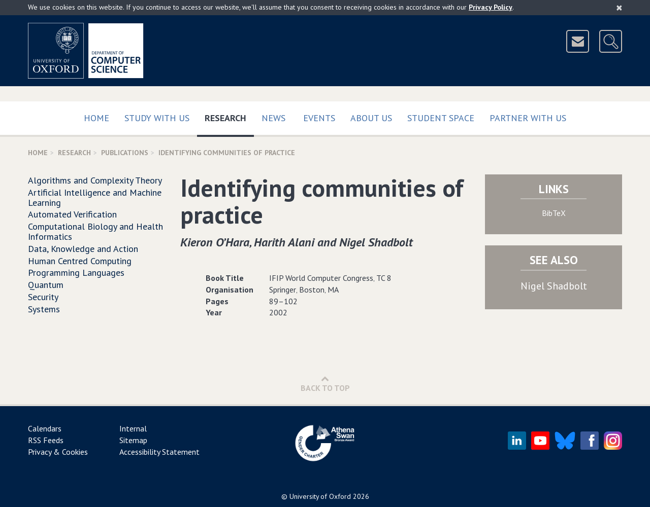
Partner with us (528, 118)
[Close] (619, 8)
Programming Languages (76, 272)
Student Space (440, 118)
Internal (133, 428)
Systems (44, 309)
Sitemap (133, 440)
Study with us (156, 118)
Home (96, 118)
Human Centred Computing (80, 261)
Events (319, 118)
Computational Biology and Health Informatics (95, 231)
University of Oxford (320, 496)
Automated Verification (72, 214)
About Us (371, 118)
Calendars (44, 428)
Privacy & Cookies (58, 452)
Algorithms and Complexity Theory (95, 180)
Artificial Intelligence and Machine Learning (94, 197)
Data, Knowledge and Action (83, 249)
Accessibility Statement (159, 452)
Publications (124, 152)
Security (43, 297)
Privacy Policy (490, 7)
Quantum (45, 285)
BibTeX (554, 213)
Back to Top (325, 383)
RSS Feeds (45, 440)
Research (229, 116)
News (273, 118)
